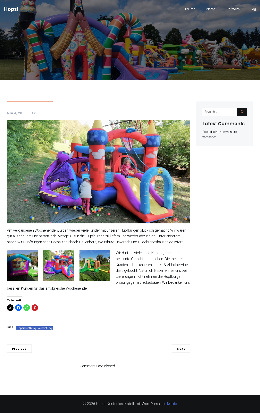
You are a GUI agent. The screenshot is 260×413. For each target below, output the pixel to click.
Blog (253, 9)
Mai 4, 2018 (16, 113)
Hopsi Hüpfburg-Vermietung (34, 328)
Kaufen (190, 9)
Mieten (211, 9)
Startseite (233, 9)
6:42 (32, 113)
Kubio (172, 403)
